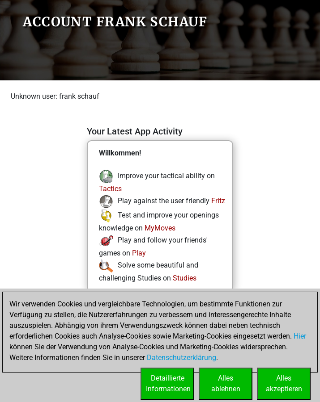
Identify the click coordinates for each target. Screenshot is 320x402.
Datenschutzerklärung (181, 357)
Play (139, 253)
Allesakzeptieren (284, 383)
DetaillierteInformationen (168, 383)
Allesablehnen (225, 383)
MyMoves (160, 228)
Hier (300, 336)
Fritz (218, 201)
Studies (184, 278)
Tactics (110, 188)
